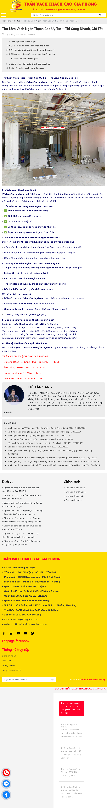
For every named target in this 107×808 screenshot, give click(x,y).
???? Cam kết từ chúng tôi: (26, 58)
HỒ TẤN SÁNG (40, 387)
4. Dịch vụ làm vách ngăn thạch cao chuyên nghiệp (32, 54)
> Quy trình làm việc (73, 500)
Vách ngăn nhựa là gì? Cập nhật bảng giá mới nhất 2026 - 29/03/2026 (39, 435)
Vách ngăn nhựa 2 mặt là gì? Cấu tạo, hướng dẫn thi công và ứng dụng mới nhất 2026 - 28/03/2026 (52, 457)
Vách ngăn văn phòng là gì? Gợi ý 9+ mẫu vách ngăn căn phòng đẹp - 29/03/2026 (44, 432)
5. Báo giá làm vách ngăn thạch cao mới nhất (29, 64)
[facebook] (6, 794)
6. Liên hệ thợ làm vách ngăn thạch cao (26, 68)
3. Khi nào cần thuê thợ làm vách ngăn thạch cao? (31, 50)
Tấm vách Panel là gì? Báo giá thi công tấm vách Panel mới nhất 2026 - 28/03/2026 (45, 443)
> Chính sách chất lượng (75, 492)
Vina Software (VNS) (93, 679)
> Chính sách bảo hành (74, 487)
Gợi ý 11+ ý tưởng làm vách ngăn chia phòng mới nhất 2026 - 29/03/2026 (40, 439)
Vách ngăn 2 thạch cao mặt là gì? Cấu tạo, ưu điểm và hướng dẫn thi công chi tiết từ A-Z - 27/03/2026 (54, 465)
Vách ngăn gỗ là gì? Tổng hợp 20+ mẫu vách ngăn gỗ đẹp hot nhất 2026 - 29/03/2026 (46, 428)
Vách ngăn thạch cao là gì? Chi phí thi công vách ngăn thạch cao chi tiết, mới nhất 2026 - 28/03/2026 (53, 461)
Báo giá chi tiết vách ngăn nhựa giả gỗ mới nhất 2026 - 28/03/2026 (38, 447)
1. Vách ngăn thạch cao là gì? (22, 41)
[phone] (6, 772)
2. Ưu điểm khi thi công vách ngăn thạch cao (29, 45)
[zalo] (6, 783)
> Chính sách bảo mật (73, 496)
